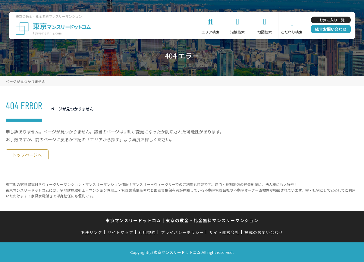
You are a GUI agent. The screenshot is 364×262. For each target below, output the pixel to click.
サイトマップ (120, 232)
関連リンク (91, 232)
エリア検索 (210, 31)
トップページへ (27, 155)
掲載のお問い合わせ (263, 232)
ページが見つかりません (25, 81)
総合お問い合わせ (331, 29)
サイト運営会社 (224, 232)
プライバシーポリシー (182, 232)
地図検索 (264, 31)
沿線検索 (237, 31)
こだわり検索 (292, 31)
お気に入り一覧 (331, 19)
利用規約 (147, 232)
